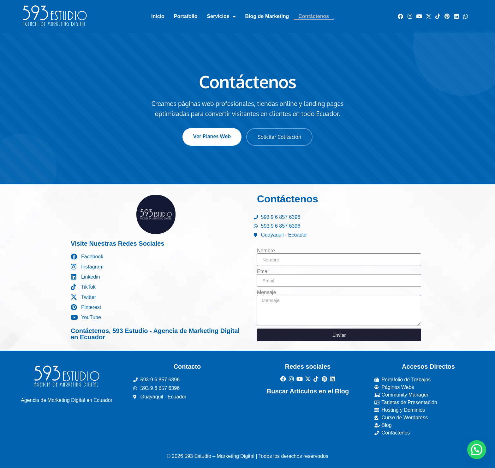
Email (263, 271)
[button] (476, 449)
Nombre (266, 250)
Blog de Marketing (267, 16)
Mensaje (266, 292)
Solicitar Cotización (279, 137)
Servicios (221, 16)
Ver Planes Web (212, 136)
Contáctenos (313, 16)
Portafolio (186, 16)
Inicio (157, 16)
